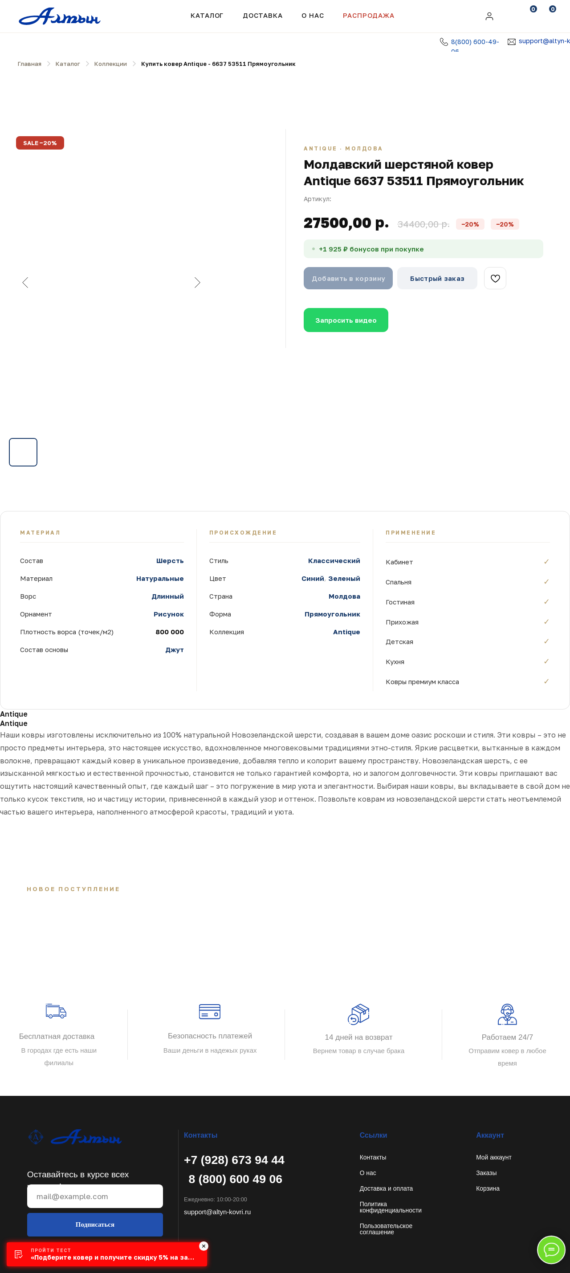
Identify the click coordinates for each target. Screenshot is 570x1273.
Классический (334, 560)
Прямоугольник (332, 614)
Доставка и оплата (386, 1188)
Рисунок (169, 614)
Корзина (488, 1188)
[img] (489, 16)
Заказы (486, 1172)
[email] (95, 1196)
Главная (29, 63)
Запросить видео (346, 320)
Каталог (207, 15)
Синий (312, 578)
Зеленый (344, 578)
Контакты (373, 1157)
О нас (368, 1172)
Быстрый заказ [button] (437, 278)
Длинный (167, 596)
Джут (174, 649)
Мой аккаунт (494, 1157)
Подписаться (95, 1224)
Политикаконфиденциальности (391, 1207)
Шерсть (170, 560)
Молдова (344, 596)
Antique (346, 632)
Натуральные (160, 578)
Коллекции (110, 63)
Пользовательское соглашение (386, 1229)
